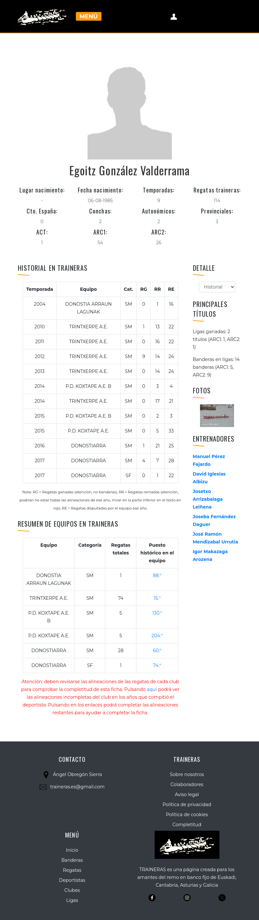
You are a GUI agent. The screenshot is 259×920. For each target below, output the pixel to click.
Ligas (72, 900)
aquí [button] (152, 689)
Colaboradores (187, 784)
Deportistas (72, 880)
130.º (157, 613)
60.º (157, 650)
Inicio (72, 850)
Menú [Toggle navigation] (88, 16)
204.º (157, 636)
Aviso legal (187, 794)
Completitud (186, 824)
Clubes (72, 890)
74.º (157, 665)
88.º (157, 575)
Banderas (72, 860)
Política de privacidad (186, 804)
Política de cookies (187, 814)
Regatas (72, 870)
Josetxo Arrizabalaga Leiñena (208, 499)
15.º (157, 598)
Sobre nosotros (187, 774)
